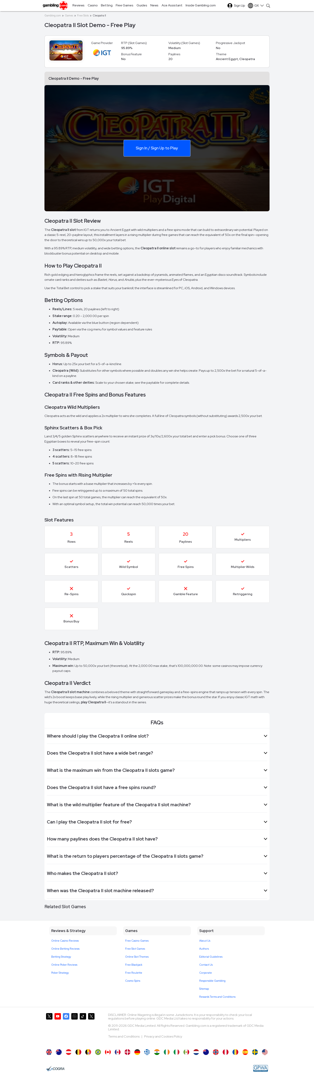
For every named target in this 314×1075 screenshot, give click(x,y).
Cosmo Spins (132, 980)
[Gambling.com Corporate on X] (91, 1029)
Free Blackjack (133, 964)
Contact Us (206, 964)
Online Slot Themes (137, 956)
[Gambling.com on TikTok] (83, 1029)
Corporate (205, 972)
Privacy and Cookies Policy (163, 1036)
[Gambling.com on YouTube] (57, 1029)
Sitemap (204, 988)
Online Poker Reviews (64, 964)
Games (69, 15)
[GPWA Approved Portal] (260, 1068)
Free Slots (83, 15)
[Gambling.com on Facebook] (66, 1029)
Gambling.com (52, 15)
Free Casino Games (137, 940)
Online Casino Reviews (65, 940)
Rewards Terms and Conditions (217, 997)
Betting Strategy (61, 956)
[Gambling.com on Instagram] (74, 1029)
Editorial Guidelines (210, 956)
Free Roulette (133, 972)
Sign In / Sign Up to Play (157, 147)
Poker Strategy (60, 972)
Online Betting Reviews (65, 948)
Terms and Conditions (124, 1036)
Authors (204, 948)
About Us (204, 940)
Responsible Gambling (212, 980)
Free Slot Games (135, 948)
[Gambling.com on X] (49, 1029)
